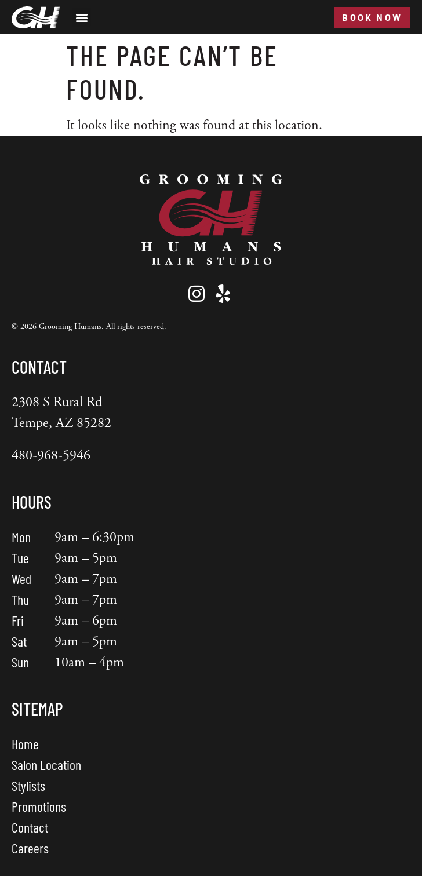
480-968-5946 (51, 455)
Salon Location (46, 764)
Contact (30, 827)
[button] (81, 17)
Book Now (372, 17)
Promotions (39, 806)
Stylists (28, 785)
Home (25, 743)
